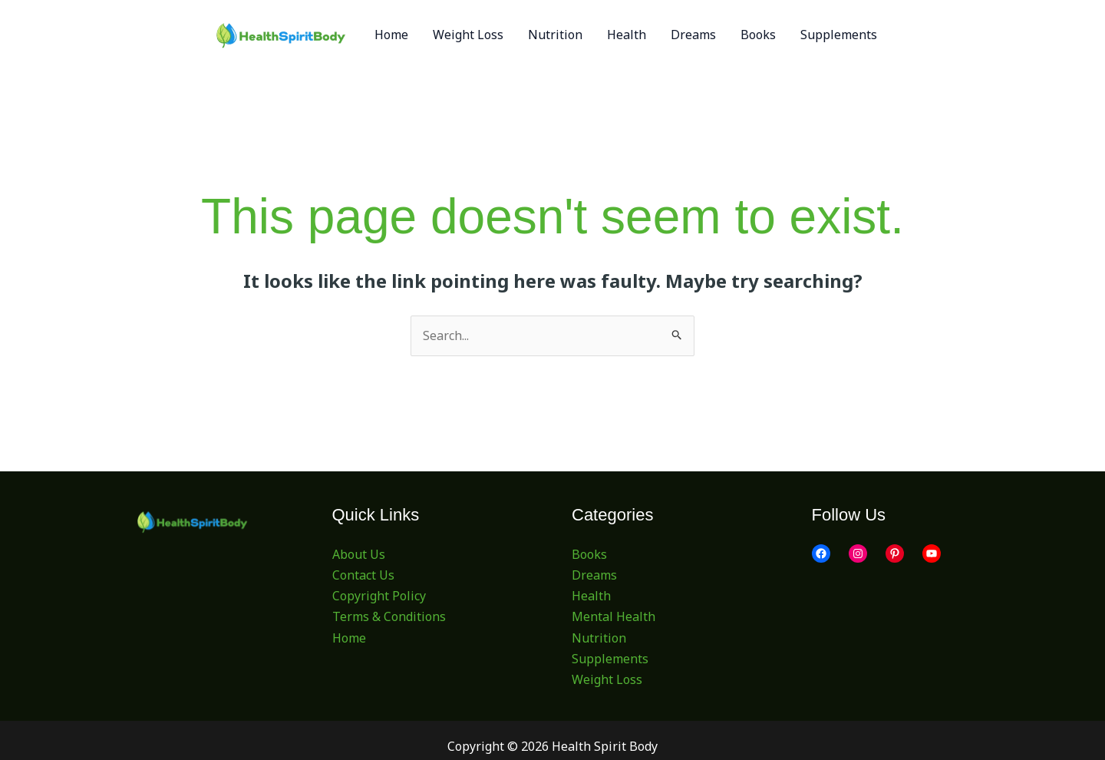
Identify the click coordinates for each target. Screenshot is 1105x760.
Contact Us (363, 575)
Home (349, 637)
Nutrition (599, 637)
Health (591, 595)
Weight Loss (607, 679)
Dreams (594, 575)
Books (589, 554)
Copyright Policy (379, 595)
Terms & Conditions (389, 616)
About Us (358, 554)
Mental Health (613, 616)
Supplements (610, 658)
